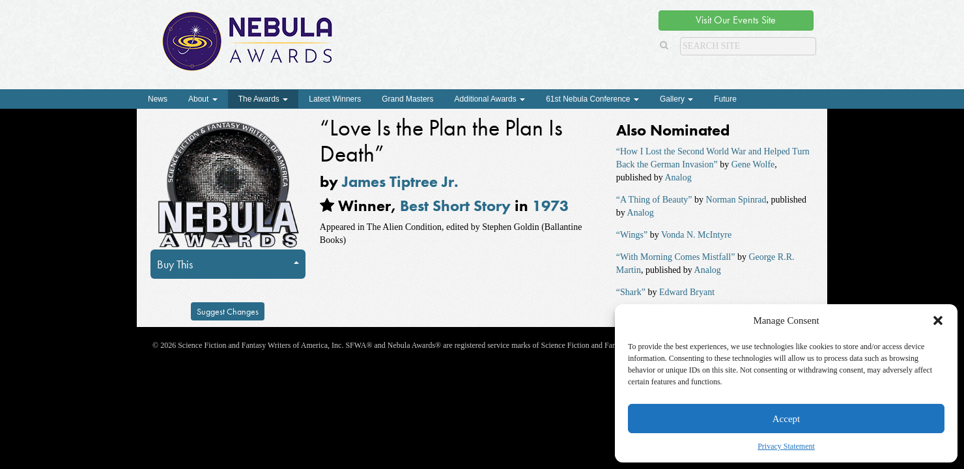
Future (725, 99)
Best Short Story (455, 205)
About (203, 99)
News (157, 99)
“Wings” (631, 235)
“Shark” (630, 292)
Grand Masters (407, 99)
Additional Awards (490, 99)
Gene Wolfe (753, 164)
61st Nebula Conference (592, 99)
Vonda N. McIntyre (696, 235)
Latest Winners (335, 99)
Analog (677, 177)
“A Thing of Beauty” (654, 200)
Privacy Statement (786, 446)
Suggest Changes (228, 311)
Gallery (676, 99)
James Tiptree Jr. (400, 181)
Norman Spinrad (736, 200)
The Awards (263, 99)
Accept (786, 419)
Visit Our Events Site (736, 20)
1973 (550, 205)
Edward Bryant (687, 292)
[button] (937, 320)
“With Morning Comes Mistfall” (675, 257)
